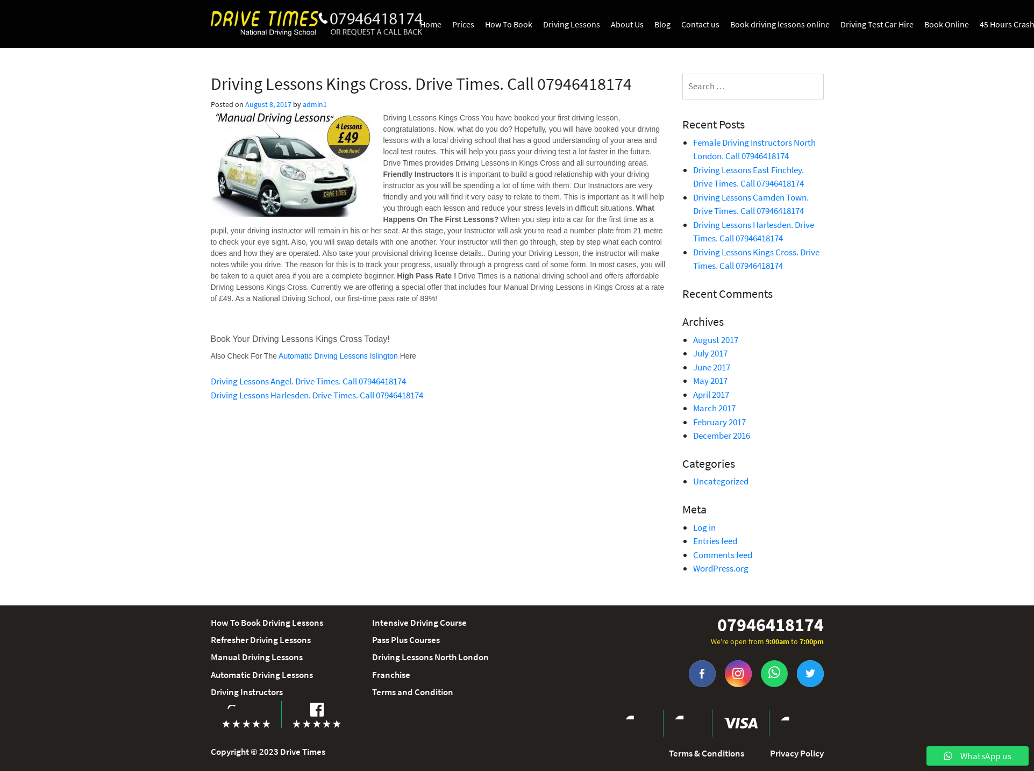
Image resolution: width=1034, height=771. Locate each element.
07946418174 (770, 625)
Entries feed (715, 541)
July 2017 (710, 353)
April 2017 (711, 395)
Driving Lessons (571, 24)
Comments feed (722, 555)
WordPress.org (720, 568)
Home (430, 24)
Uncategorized (720, 481)
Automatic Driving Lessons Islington (339, 356)
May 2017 (710, 381)
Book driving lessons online (780, 24)
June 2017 (711, 367)
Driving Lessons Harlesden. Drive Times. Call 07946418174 (317, 395)
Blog (662, 24)
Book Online (946, 24)
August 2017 (715, 340)
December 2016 (721, 435)
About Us (627, 24)
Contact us (700, 24)
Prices (463, 24)
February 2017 (719, 422)
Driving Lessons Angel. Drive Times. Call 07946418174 (308, 381)
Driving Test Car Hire (877, 24)
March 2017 (714, 408)
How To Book (508, 24)
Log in (704, 527)
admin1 (315, 104)
